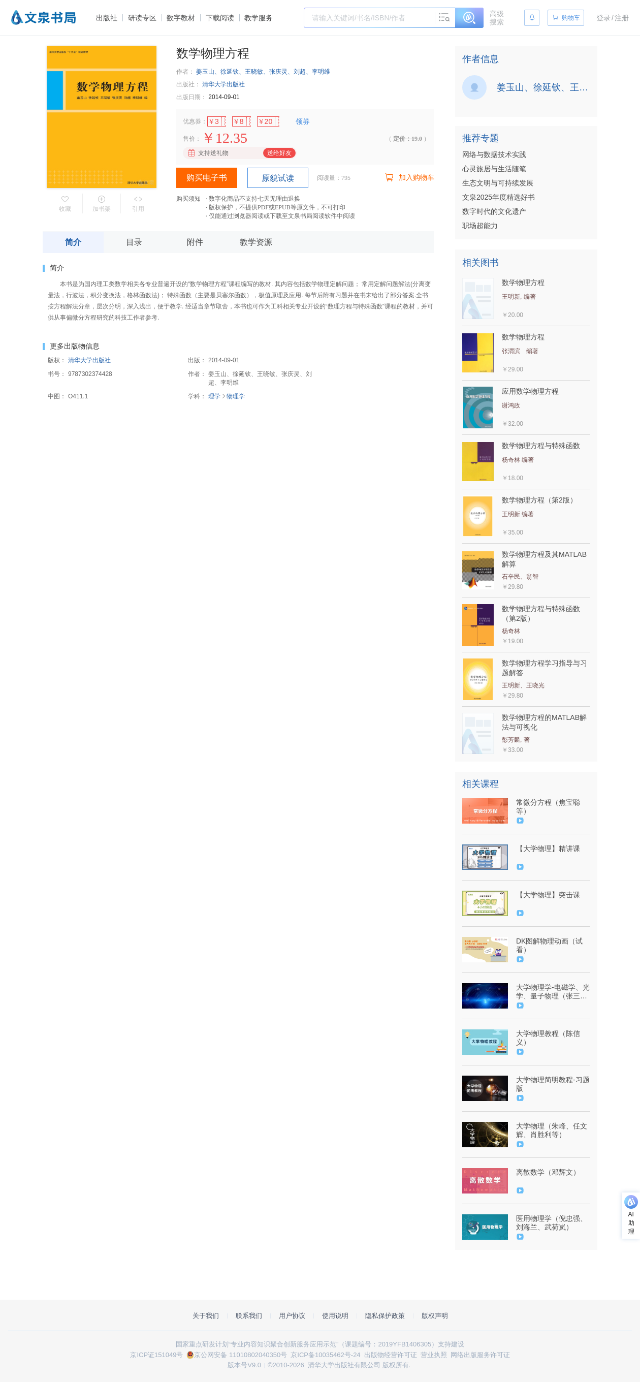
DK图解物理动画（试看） (549, 945)
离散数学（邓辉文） (548, 1172)
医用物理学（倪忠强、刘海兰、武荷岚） (551, 1222)
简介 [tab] (73, 242)
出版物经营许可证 (390, 1355)
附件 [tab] (195, 242)
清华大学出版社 (223, 84)
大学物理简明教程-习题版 (553, 1084)
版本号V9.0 (244, 1365)
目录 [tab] (134, 242)
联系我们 (249, 1316)
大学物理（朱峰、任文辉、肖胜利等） (551, 1130)
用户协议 (292, 1316)
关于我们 (206, 1316)
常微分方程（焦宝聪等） (548, 806)
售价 (189, 138)
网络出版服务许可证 (480, 1355)
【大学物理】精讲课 (548, 848)
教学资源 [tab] (256, 242)
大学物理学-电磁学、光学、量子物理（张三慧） (553, 991)
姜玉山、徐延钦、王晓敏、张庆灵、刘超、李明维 (263, 71)
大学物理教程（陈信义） (548, 1037)
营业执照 (434, 1355)
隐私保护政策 (385, 1316)
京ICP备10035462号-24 (325, 1355)
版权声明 (435, 1316)
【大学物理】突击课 (548, 895)
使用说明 (335, 1316)
